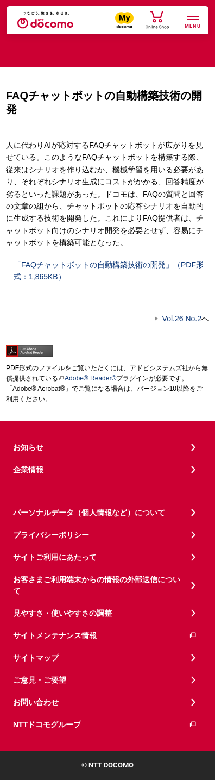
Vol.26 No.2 (181, 318)
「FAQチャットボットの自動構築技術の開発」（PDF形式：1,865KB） (105, 270)
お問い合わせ (36, 702)
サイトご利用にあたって (55, 557)
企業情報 (28, 469)
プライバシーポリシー (51, 535)
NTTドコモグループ (105, 724)
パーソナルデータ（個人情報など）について (89, 512)
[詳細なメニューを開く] (192, 21)
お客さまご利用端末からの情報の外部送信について (96, 585)
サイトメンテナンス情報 (105, 635)
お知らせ (28, 447)
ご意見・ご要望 (39, 680)
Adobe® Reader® (87, 378)
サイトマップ (36, 657)
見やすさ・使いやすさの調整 (62, 613)
